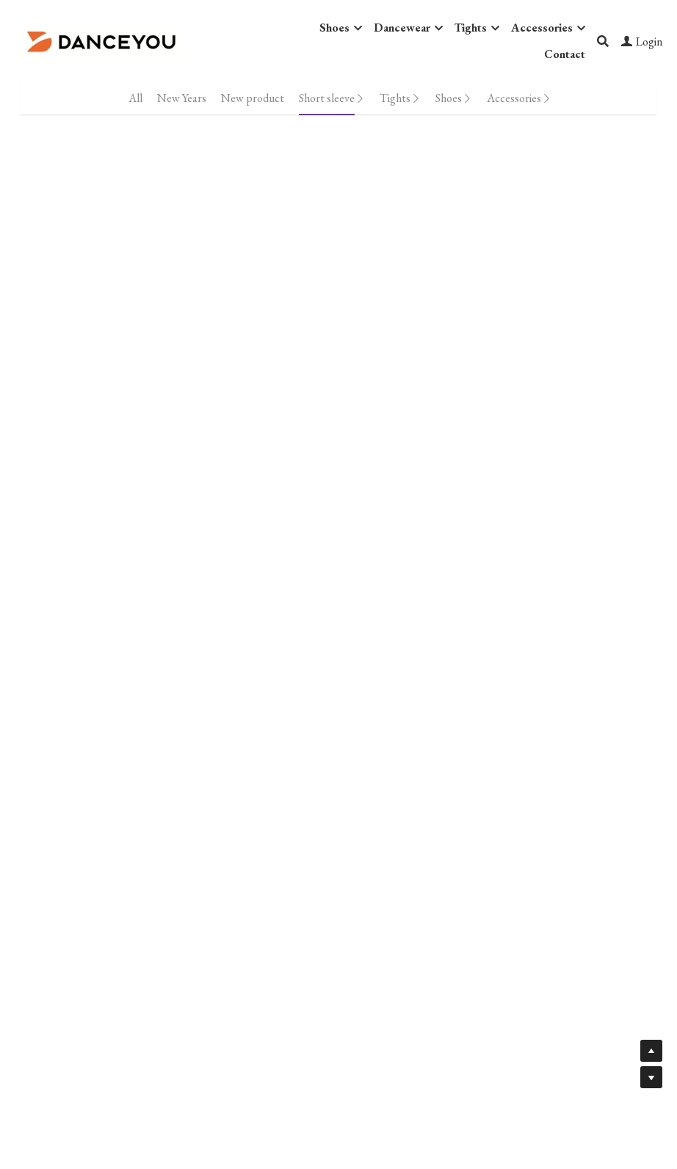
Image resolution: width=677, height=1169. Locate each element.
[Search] (603, 41)
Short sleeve (327, 98)
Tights (395, 98)
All (135, 98)
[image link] (101, 40)
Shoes (448, 98)
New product (252, 98)
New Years (181, 98)
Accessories (514, 98)
